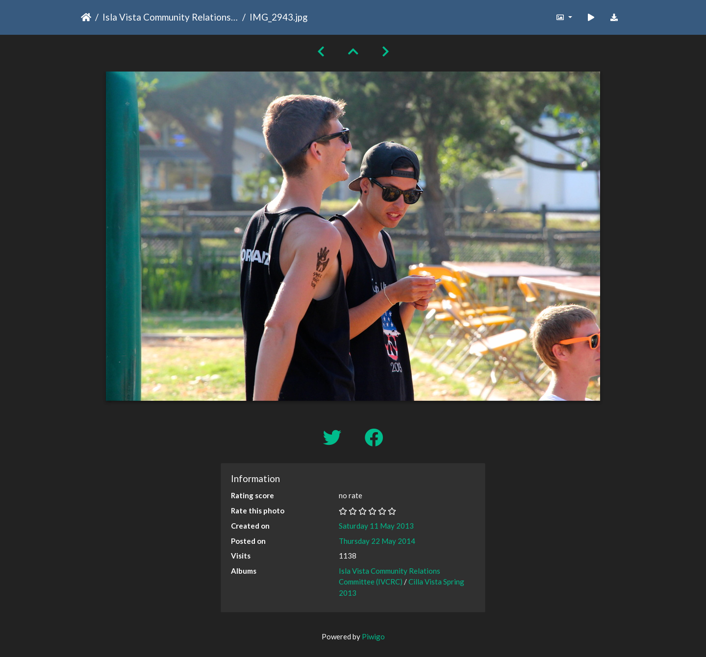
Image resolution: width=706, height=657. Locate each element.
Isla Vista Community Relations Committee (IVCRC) (170, 17)
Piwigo (373, 636)
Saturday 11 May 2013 (376, 525)
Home (86, 17)
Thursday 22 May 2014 (377, 540)
